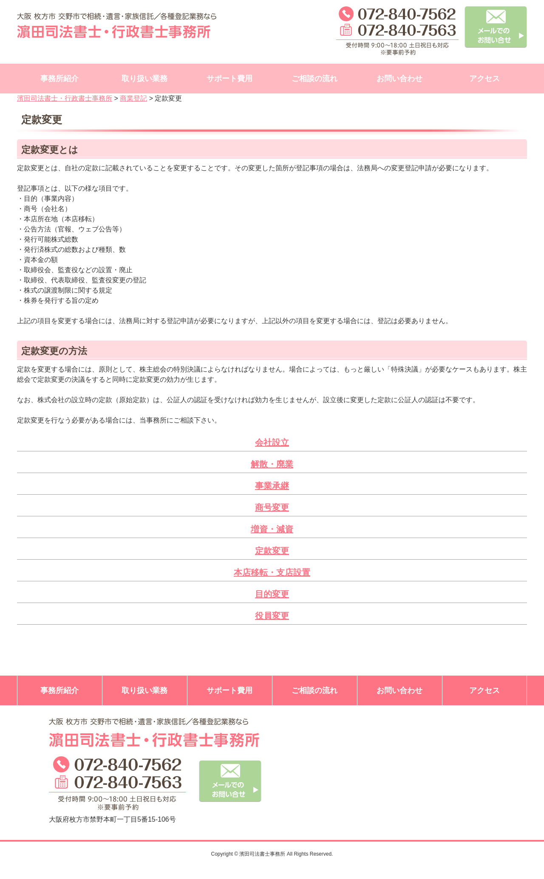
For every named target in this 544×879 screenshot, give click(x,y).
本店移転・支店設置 (272, 572)
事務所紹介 (59, 78)
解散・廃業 (272, 464)
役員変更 (272, 615)
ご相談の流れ (314, 78)
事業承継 (272, 485)
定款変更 (272, 550)
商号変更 (272, 507)
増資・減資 (272, 529)
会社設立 (272, 442)
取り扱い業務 (144, 78)
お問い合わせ (399, 78)
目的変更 (272, 594)
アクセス (484, 78)
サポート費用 (229, 78)
